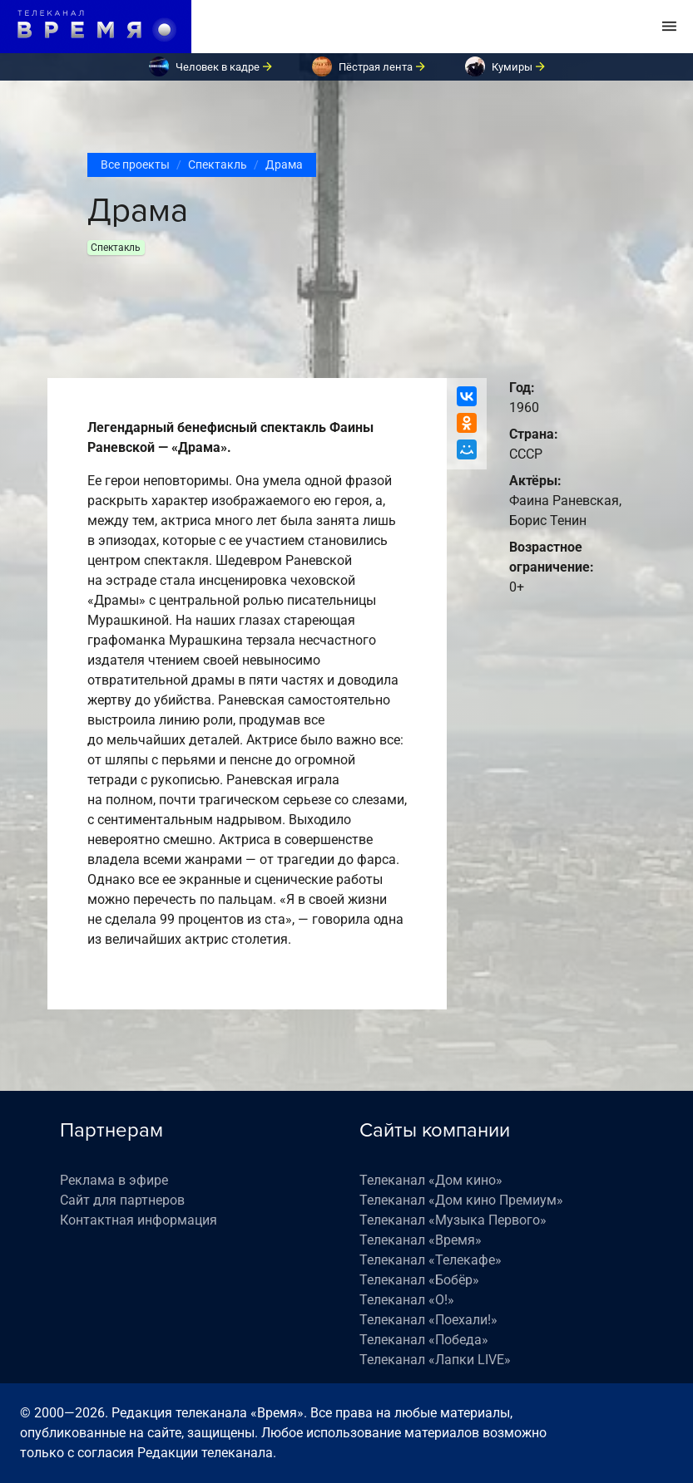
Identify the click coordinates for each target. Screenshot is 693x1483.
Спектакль (217, 164)
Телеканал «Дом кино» (430, 1180)
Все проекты (135, 164)
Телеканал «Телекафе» (430, 1260)
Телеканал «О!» (406, 1300)
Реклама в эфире (114, 1180)
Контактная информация (138, 1220)
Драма (284, 164)
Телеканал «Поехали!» (428, 1320)
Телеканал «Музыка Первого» (453, 1220)
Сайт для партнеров (122, 1200)
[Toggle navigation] (669, 26)
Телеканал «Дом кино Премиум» (461, 1200)
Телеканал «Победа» (423, 1340)
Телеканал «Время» (420, 1240)
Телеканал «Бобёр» (419, 1280)
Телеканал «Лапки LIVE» (435, 1360)
